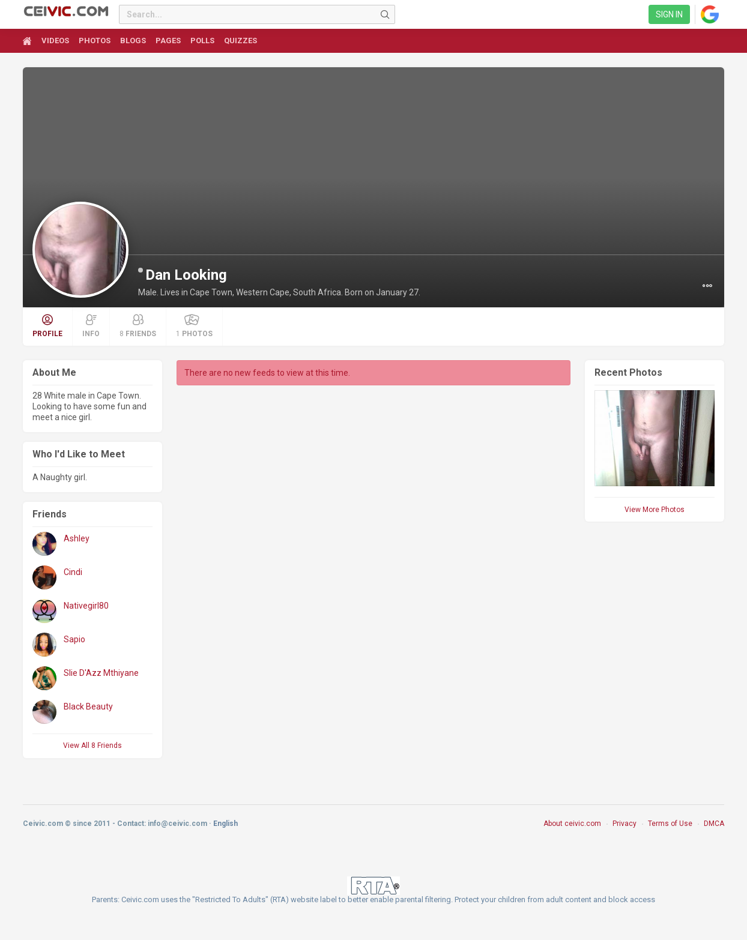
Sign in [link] (669, 14)
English (225, 823)
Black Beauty (88, 706)
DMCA (714, 823)
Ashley (76, 538)
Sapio (74, 639)
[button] (707, 286)
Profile (47, 326)
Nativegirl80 (86, 605)
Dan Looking (186, 275)
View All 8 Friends (92, 745)
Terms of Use (670, 823)
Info (91, 326)
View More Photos (655, 509)
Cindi (73, 572)
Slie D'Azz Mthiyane (101, 673)
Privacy (624, 823)
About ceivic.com (572, 823)
